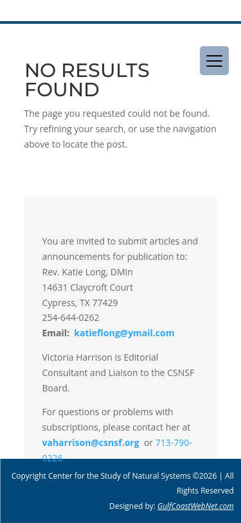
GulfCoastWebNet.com (195, 506)
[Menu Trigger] (214, 60)
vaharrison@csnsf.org (90, 442)
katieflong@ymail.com (123, 333)
